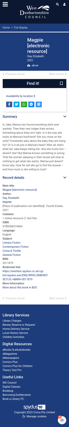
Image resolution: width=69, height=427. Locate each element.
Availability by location (20, 96)
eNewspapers (11, 357)
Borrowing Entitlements (17, 394)
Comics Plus (10, 362)
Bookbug (8, 390)
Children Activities (13, 337)
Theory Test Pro (12, 370)
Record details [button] (13, 178)
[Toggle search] (57, 4)
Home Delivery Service (16, 328)
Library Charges (12, 320)
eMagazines (10, 353)
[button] (61, 83)
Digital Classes (11, 386)
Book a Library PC (13, 399)
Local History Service (15, 333)
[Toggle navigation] (5, 3)
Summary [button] (10, 117)
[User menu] (64, 4)
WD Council (9, 382)
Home (6, 27)
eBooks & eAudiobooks (16, 349)
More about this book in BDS (20, 287)
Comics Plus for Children (17, 366)
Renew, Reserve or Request (19, 324)
